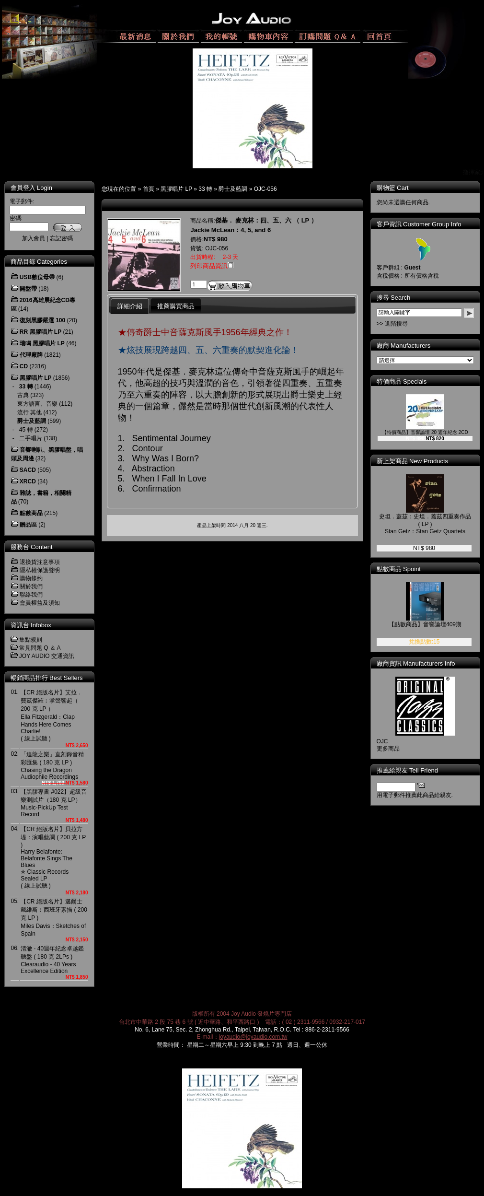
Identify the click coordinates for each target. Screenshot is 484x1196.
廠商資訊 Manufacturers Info (416, 663)
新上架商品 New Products (413, 461)
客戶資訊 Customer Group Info (419, 224)
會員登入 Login (31, 187)
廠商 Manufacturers (404, 345)
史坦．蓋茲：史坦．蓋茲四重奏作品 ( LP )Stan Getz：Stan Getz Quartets (425, 524)
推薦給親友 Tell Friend (407, 770)
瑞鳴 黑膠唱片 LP (42, 343)
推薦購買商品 (176, 306)
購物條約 (31, 578)
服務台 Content (32, 547)
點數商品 (31, 513)
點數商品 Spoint (399, 569)
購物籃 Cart (393, 187)
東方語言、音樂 (37, 403)
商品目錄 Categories (39, 261)
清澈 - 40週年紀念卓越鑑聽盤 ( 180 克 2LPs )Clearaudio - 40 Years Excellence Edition (52, 959)
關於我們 (31, 586)
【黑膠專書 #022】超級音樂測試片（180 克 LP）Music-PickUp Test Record (54, 803)
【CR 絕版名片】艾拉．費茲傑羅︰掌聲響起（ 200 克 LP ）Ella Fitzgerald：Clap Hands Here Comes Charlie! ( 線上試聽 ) (51, 715)
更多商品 (388, 748)
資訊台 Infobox (31, 625)
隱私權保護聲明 (40, 570)
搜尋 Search (394, 297)
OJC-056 (265, 189)
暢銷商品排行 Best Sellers (47, 677)
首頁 (148, 189)
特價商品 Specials (402, 381)
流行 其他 (29, 412)
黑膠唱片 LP (176, 189)
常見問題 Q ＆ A (40, 648)
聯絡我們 (31, 594)
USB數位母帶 (37, 277)
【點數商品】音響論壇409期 (425, 624)
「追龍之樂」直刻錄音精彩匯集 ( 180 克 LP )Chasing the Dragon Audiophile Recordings (52, 765)
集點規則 (30, 639)
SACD (28, 470)
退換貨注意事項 (40, 562)
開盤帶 (28, 288)
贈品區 (28, 524)
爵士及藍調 (233, 189)
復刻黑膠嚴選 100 (42, 320)
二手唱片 (30, 438)
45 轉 (26, 429)
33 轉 (205, 189)
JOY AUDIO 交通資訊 (46, 656)
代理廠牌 (31, 355)
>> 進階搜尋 (392, 323)
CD (24, 366)
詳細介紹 (129, 306)
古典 (23, 395)
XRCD (28, 481)
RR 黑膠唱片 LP (40, 331)
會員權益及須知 (40, 602)
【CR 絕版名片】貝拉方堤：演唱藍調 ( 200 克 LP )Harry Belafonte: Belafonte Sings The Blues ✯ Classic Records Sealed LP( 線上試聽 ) (53, 857)
